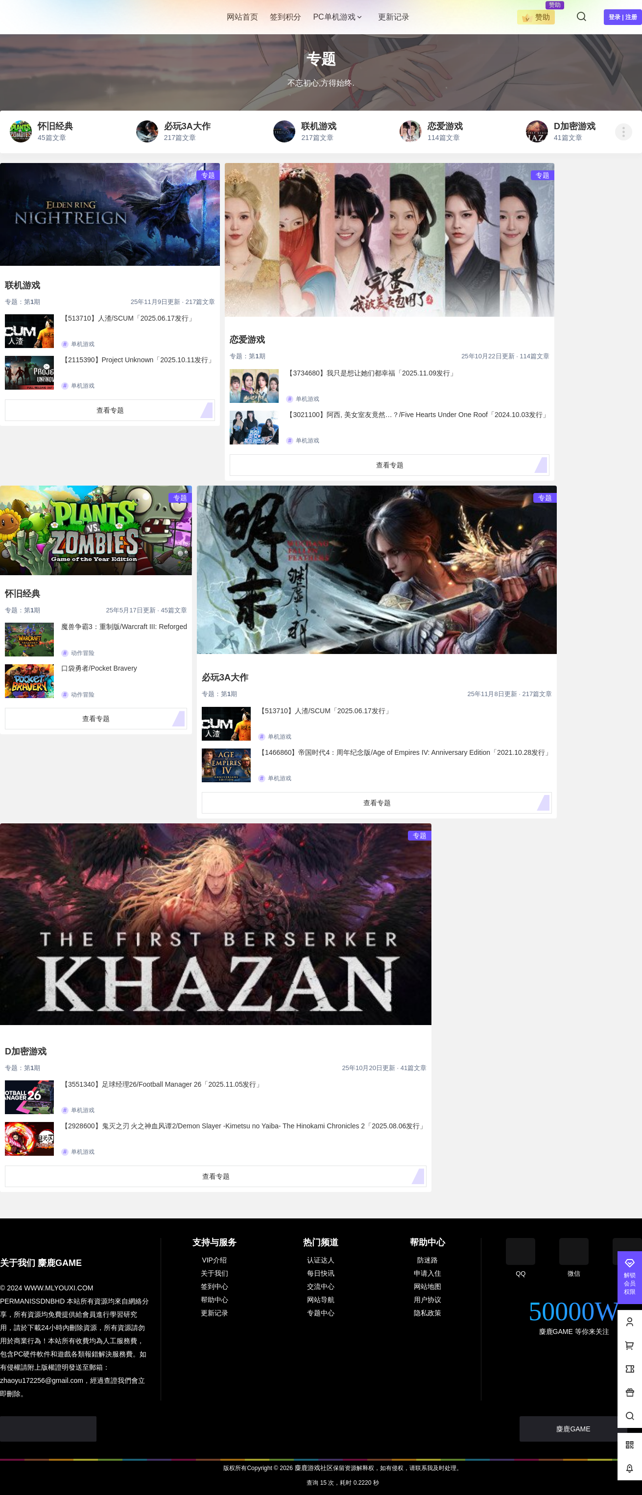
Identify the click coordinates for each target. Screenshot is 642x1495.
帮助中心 (214, 1300)
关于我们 (214, 1273)
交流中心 (320, 1286)
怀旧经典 (22, 594)
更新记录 (214, 1313)
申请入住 (427, 1273)
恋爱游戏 (247, 340)
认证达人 (320, 1260)
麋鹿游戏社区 (313, 1468)
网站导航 (320, 1300)
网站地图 (427, 1286)
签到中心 (214, 1286)
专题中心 (320, 1313)
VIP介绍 (214, 1260)
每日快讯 (320, 1273)
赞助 (536, 18)
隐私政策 (427, 1313)
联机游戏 (22, 285)
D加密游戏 (26, 1051)
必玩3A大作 (225, 677)
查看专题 (110, 410)
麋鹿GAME (573, 1429)
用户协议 (427, 1300)
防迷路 (427, 1260)
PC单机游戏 (338, 17)
